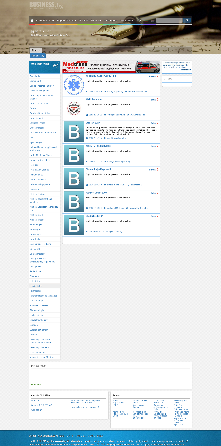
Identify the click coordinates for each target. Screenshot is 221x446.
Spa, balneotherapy (38, 316)
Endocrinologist (37, 123)
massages (34, 185)
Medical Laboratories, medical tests (44, 204)
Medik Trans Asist (94, 95)
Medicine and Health (39, 59)
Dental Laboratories (39, 99)
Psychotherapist (37, 296)
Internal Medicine (38, 175)
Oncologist (35, 244)
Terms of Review (95, 429)
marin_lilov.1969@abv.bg (117, 157)
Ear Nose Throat (37, 118)
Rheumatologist (37, 306)
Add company (110, 20)
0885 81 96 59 (94, 110)
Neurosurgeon (36, 230)
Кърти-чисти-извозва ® (160, 397)
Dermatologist (36, 114)
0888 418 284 (94, 203)
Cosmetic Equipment (39, 86)
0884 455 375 (94, 157)
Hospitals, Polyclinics (39, 165)
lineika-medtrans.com (136, 87)
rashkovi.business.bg (137, 203)
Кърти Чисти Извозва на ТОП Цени (120, 408)
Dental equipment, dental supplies (42, 93)
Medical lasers (36, 210)
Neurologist (35, 225)
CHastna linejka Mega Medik (98, 165)
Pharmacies (35, 272)
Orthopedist (35, 262)
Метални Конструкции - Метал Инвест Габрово (160, 409)
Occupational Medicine (40, 240)
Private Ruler (36, 282)
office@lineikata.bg (115, 110)
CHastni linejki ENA (94, 211)
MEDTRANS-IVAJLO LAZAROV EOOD (101, 72)
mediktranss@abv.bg (115, 133)
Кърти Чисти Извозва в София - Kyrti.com (180, 415)
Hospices (34, 160)
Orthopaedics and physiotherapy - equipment (42, 256)
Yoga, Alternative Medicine (42, 353)
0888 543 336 (94, 133)
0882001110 (93, 227)
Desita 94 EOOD (93, 118)
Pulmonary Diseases (39, 301)
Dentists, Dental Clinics (40, 109)
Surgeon (34, 320)
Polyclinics (35, 277)
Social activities (37, 311)
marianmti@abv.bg (114, 203)
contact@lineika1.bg (115, 180)
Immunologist (36, 170)
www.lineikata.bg (137, 110)
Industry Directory (45, 20)
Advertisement (127, 20)
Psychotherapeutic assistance (43, 291)
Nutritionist (35, 235)
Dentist (33, 104)
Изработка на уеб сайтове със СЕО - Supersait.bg (140, 409)
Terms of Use (81, 429)
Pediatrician (35, 267)
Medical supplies (37, 215)
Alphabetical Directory (90, 20)
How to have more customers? (85, 402)
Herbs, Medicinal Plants (40, 151)
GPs (31, 133)
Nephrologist (36, 220)
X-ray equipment (37, 348)
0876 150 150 (94, 180)
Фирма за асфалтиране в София (160, 402)
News (139, 20)
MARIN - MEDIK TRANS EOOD (98, 141)
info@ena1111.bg (112, 227)
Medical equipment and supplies (41, 196)
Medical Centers (37, 190)
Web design (36, 404)
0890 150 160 (94, 87)
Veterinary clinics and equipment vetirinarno (40, 337)
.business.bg (135, 180)
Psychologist (35, 286)
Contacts (35, 396)
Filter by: (36, 50)
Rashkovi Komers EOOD (96, 188)
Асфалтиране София (180, 397)
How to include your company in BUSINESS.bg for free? (86, 397)
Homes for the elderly (40, 155)
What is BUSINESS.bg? (41, 400)
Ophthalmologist (37, 249)
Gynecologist (36, 138)
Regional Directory (66, 20)
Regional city (50, 50)
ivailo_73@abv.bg (113, 87)
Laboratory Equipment (40, 180)
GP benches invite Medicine (43, 128)
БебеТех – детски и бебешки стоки (181, 402)
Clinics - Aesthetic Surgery (42, 81)
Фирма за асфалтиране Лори (119, 398)
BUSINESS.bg (49, 429)
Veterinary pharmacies (40, 343)
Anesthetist (35, 72)
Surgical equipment (39, 325)
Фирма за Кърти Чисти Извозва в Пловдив (182, 408)
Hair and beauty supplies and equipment (43, 145)
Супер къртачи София (140, 397)
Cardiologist (35, 76)
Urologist (34, 330)
